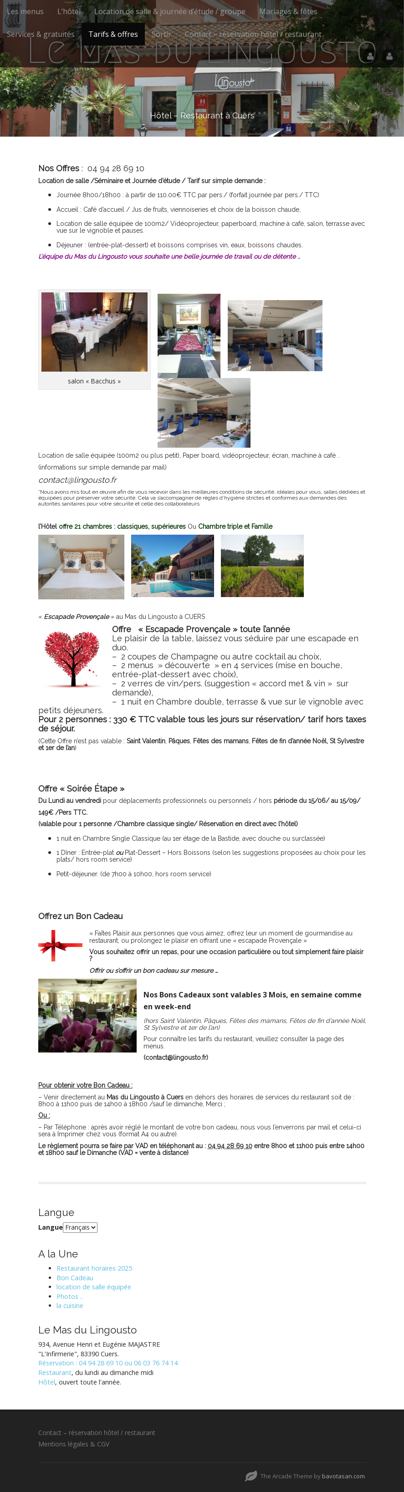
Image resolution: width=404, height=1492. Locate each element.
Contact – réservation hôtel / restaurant (253, 34)
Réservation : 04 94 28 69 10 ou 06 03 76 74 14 (108, 1363)
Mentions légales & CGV (73, 1444)
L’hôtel (69, 11)
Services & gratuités (41, 34)
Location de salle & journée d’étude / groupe (169, 11)
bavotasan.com (343, 1476)
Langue (50, 1227)
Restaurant (55, 1372)
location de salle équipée (93, 1287)
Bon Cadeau (74, 1277)
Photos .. (69, 1296)
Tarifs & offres (113, 34)
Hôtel (46, 1382)
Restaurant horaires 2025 (94, 1268)
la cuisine (69, 1305)
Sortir (161, 34)
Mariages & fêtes (288, 11)
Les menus (25, 11)
